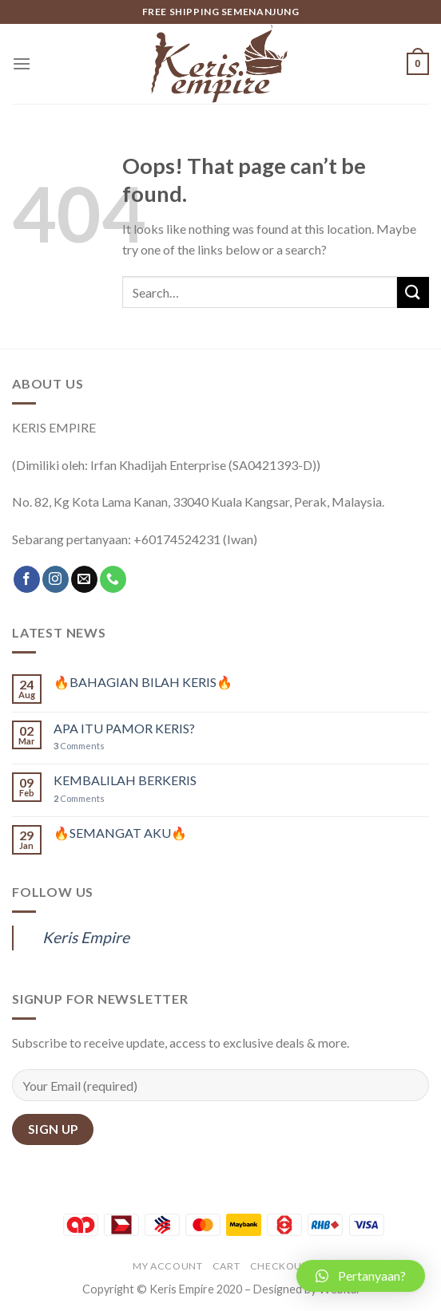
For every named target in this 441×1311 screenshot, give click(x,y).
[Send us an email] (84, 579)
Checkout (279, 1266)
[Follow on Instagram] (55, 579)
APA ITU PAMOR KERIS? (124, 728)
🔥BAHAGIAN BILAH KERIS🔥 (143, 681)
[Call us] (113, 579)
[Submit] (413, 292)
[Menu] (21, 63)
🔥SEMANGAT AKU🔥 (120, 832)
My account (167, 1266)
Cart (226, 1266)
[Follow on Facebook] (27, 579)
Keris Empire (85, 937)
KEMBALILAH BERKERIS (125, 780)
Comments (79, 745)
